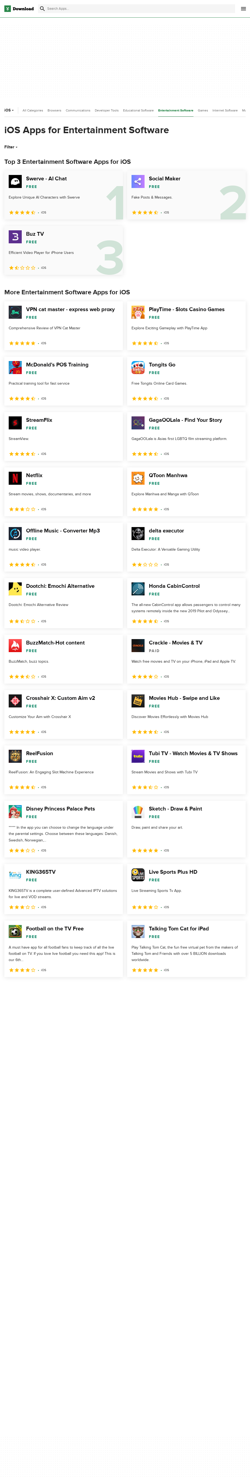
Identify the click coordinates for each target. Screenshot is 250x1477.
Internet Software (225, 110)
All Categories (33, 110)
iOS (9, 110)
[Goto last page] (236, 989)
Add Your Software (82, 1308)
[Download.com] (19, 8)
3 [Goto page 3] (38, 989)
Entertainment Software (175, 111)
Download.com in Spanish (88, 1327)
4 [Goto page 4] (52, 989)
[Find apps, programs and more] (136, 8)
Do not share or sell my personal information (146, 1330)
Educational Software (138, 110)
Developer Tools (107, 110)
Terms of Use (138, 1308)
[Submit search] (42, 8)
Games (203, 110)
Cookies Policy (139, 1318)
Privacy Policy (138, 1299)
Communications (78, 110)
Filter (11, 147)
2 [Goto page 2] (24, 989)
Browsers (54, 110)
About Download (81, 1299)
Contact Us (76, 1318)
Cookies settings (141, 1342)
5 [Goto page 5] (66, 989)
